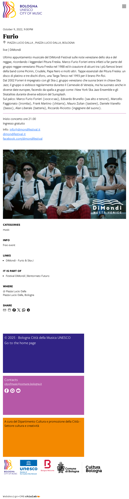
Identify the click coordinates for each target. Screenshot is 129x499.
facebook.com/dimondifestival (23, 138)
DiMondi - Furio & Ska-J (20, 260)
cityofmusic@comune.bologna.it (23, 384)
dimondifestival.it (14, 134)
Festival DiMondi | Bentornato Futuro (27, 276)
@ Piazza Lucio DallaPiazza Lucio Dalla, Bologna (18, 293)
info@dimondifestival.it (25, 129)
